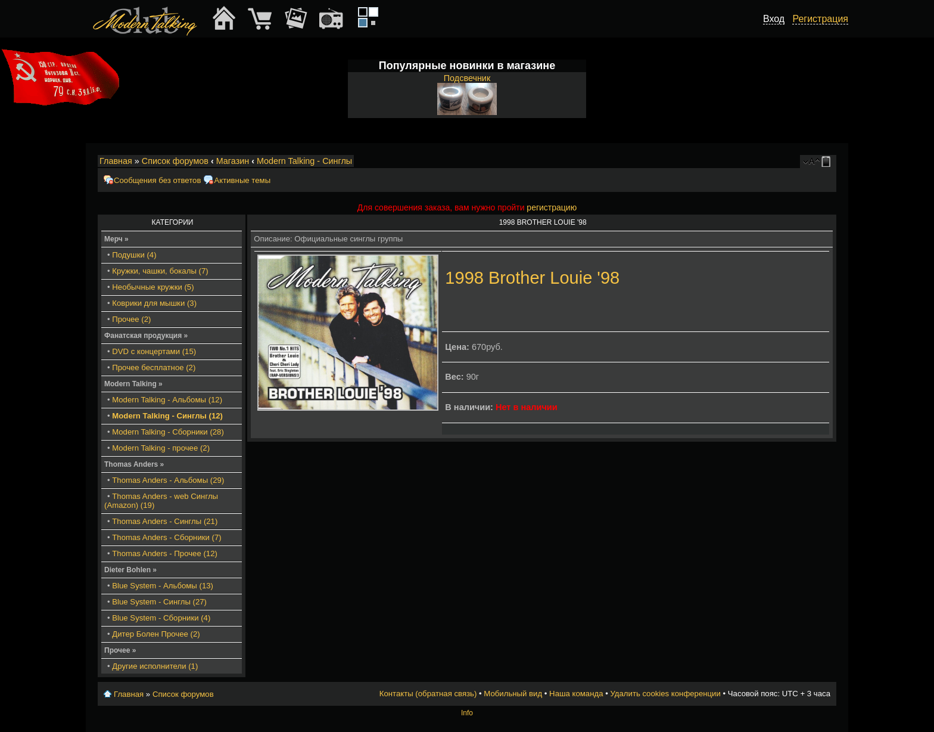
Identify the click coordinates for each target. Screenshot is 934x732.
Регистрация (820, 19)
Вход (773, 19)
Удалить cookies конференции (665, 693)
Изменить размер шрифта (811, 161)
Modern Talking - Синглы (304, 161)
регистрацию (552, 207)
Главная (115, 161)
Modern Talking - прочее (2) (161, 447)
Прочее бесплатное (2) (153, 367)
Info (467, 713)
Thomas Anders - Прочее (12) (164, 553)
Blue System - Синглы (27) (159, 601)
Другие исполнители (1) (155, 666)
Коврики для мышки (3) (154, 303)
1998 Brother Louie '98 (532, 277)
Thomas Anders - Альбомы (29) (168, 480)
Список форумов (175, 161)
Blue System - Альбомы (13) (162, 585)
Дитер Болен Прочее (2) (156, 633)
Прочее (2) (131, 319)
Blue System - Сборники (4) (161, 617)
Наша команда (576, 693)
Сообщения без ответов (157, 180)
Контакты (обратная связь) (428, 693)
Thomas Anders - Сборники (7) (166, 537)
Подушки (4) (134, 254)
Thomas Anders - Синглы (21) (164, 521)
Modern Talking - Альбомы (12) (167, 399)
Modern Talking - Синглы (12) (167, 415)
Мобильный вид (828, 161)
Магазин (233, 161)
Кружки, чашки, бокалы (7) (160, 270)
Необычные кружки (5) (153, 287)
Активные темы (242, 180)
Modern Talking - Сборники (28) (168, 431)
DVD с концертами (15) (154, 351)
